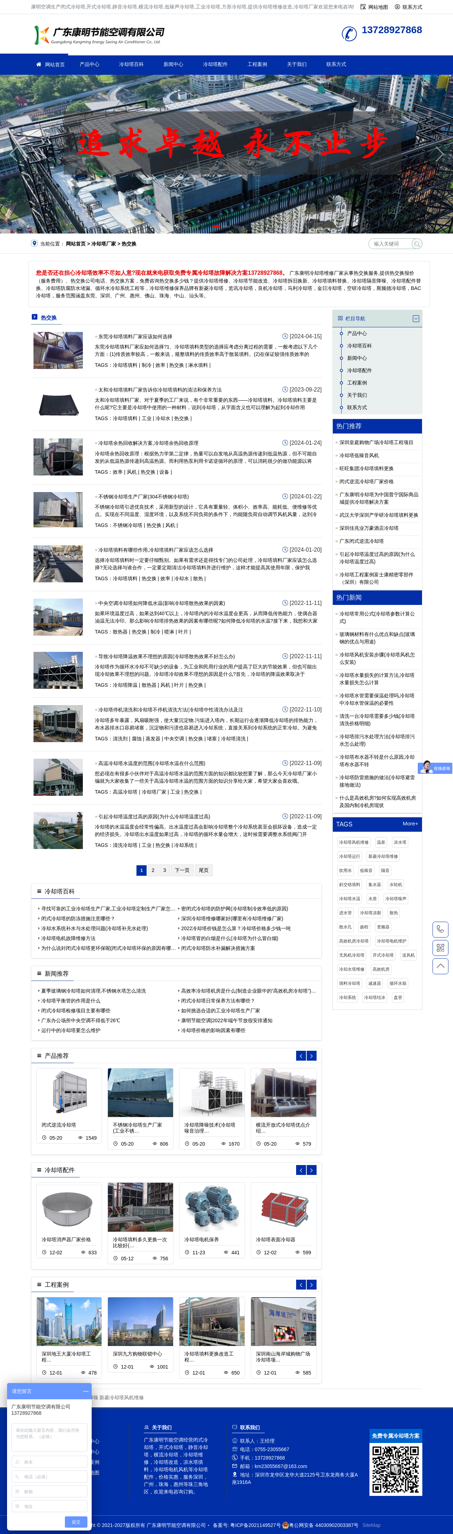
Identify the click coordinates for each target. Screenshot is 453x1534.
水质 (372, 898)
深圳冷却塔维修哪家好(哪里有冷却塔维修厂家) (232, 918)
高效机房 (381, 969)
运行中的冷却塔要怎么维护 (70, 1030)
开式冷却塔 (383, 955)
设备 (164, 472)
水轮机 (396, 884)
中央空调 (174, 738)
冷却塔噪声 (395, 898)
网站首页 (55, 64)
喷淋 (169, 632)
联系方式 (412, 7)
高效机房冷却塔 (354, 941)
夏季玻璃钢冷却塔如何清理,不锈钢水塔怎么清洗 (93, 991)
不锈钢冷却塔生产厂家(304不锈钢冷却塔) (143, 496)
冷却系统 (184, 845)
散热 (198, 578)
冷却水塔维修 (352, 969)
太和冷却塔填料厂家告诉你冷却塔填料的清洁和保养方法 (160, 390)
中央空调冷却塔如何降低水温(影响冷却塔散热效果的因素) (161, 603)
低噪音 (366, 870)
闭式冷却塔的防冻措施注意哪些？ (78, 918)
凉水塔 (400, 842)
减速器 (374, 983)
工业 (147, 418)
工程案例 (257, 64)
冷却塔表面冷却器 (275, 1239)
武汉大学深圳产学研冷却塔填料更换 (378, 515)
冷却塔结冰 (374, 997)
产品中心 (89, 64)
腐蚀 (137, 738)
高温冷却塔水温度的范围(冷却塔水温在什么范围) (151, 763)
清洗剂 (120, 738)
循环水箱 (398, 983)
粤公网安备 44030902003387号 (320, 1525)
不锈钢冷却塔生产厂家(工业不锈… (137, 1128)
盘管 (398, 997)
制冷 (147, 365)
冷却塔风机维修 (354, 842)
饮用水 (345, 870)
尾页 (204, 870)
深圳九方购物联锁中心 (137, 1354)
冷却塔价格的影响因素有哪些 (213, 1030)
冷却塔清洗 (233, 738)
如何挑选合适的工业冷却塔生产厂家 (220, 1010)
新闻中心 (173, 64)
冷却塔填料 (125, 365)
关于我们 (297, 64)
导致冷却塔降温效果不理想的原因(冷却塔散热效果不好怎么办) (166, 656)
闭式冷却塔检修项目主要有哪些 (75, 1010)
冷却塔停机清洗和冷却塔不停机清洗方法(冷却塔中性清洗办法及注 (170, 710)
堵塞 (212, 738)
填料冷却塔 (349, 983)
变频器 (383, 926)
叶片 (183, 632)
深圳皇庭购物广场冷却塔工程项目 (376, 442)
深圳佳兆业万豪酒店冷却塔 (369, 528)
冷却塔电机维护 (391, 941)
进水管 (345, 912)
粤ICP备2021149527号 (255, 1525)
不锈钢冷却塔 (127, 525)
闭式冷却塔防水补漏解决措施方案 (218, 948)
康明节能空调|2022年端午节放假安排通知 (227, 1020)
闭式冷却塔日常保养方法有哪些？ (218, 1001)
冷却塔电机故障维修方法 (68, 938)
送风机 (408, 955)
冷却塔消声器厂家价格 (66, 1239)
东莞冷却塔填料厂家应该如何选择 (135, 336)
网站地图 (378, 7)
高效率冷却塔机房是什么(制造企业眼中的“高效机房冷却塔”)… (248, 991)
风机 (132, 472)
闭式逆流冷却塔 (59, 1125)
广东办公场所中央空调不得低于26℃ (81, 1020)
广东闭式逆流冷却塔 (361, 541)
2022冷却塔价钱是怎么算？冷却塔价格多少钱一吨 (236, 928)
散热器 (120, 632)
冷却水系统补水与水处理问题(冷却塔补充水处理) (94, 928)
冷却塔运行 (349, 856)
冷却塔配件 (215, 64)
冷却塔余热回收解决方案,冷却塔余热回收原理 (148, 443)
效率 (160, 365)
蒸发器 (153, 738)
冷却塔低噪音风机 (359, 455)
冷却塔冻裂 (370, 912)
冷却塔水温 (349, 898)
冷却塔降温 (125, 685)
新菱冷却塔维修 (383, 856)
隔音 (385, 870)
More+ (410, 823)
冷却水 (162, 418)
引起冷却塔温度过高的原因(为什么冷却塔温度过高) (154, 816)
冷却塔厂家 (101, 36)
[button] (216, 226)
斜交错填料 (349, 884)
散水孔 (345, 926)
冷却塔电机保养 (201, 1239)
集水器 (374, 884)
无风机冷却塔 (352, 955)
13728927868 (440, 929)
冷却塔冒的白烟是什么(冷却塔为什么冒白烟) (229, 938)
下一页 (182, 870)
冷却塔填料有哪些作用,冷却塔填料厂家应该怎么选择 (155, 550)
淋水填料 (198, 365)
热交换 (176, 365)
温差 (381, 842)
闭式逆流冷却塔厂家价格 (366, 481)
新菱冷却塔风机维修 (121, 1397)
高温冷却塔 (125, 792)
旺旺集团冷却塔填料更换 (366, 468)
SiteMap (371, 1525)
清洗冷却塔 (125, 845)
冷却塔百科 (131, 64)
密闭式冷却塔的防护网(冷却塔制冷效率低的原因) (234, 908)
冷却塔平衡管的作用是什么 (70, 1001)
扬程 (364, 926)
